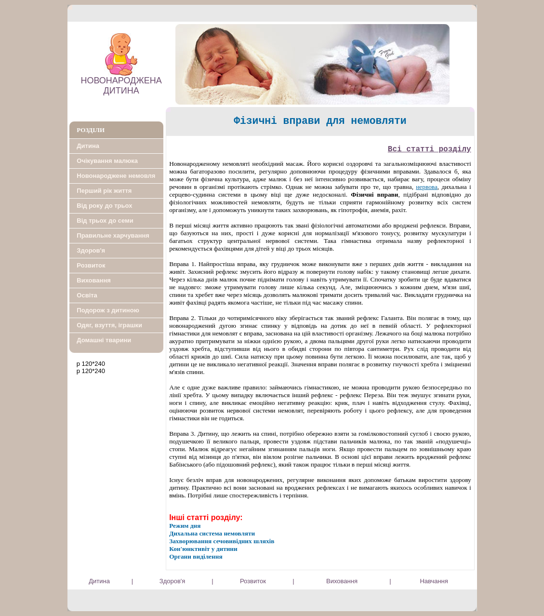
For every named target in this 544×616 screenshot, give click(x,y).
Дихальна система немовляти (212, 533)
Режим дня (184, 525)
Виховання (342, 581)
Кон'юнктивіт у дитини (203, 548)
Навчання (434, 581)
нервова (427, 186)
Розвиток (253, 581)
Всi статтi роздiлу (429, 149)
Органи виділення (195, 556)
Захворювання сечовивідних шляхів (221, 541)
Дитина (99, 581)
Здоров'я (172, 581)
